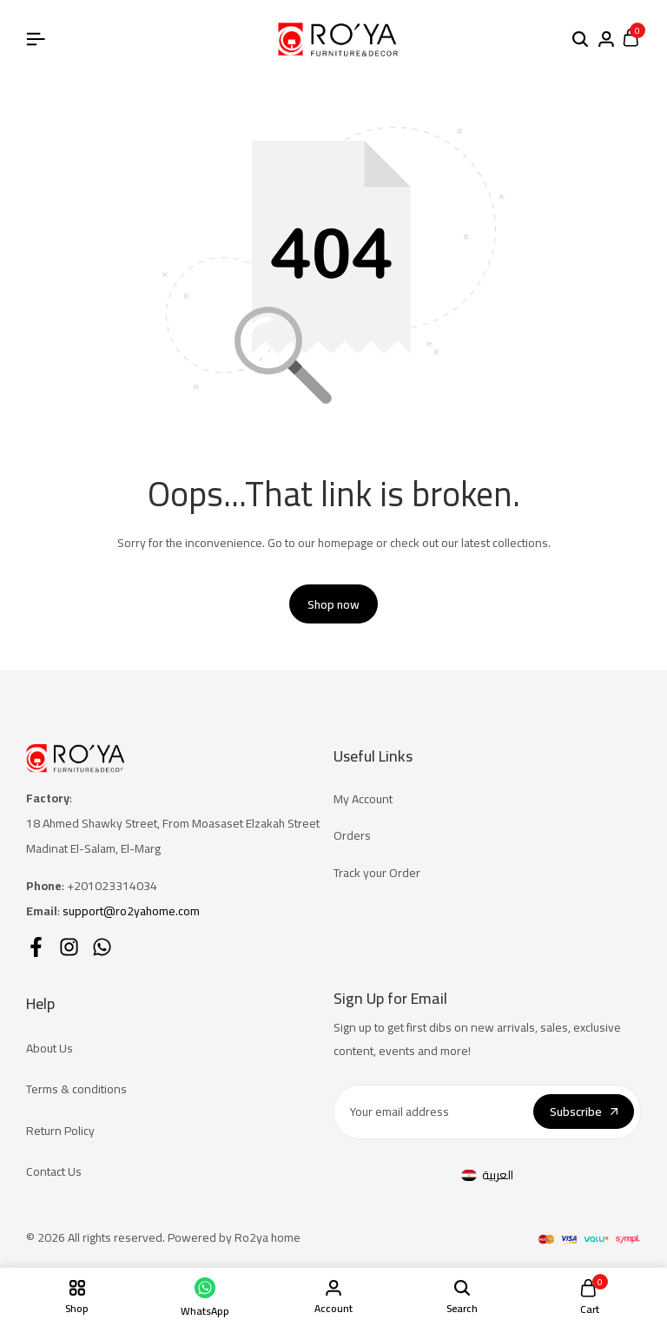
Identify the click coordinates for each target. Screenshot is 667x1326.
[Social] (36, 947)
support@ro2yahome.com (131, 911)
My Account (363, 798)
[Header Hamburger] (35, 39)
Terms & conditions (76, 1089)
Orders (352, 836)
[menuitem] (487, 1175)
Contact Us (54, 1171)
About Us (49, 1048)
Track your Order (377, 872)
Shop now (333, 604)
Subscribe (583, 1112)
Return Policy (60, 1130)
